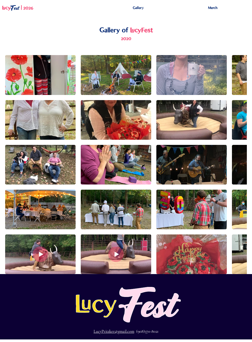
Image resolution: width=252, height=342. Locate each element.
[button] (138, 8)
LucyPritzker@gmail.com (114, 331)
